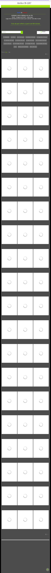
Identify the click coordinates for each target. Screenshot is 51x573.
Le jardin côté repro (30, 40)
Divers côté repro (33, 46)
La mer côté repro (20, 37)
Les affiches (13, 37)
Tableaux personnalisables (23, 46)
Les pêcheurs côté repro (30, 37)
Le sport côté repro (7, 43)
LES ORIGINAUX (6, 37)
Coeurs (15, 46)
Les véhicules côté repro (9, 40)
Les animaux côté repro (20, 40)
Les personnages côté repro (18, 43)
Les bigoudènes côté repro (42, 37)
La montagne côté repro (30, 43)
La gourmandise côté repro (41, 43)
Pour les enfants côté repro (41, 40)
